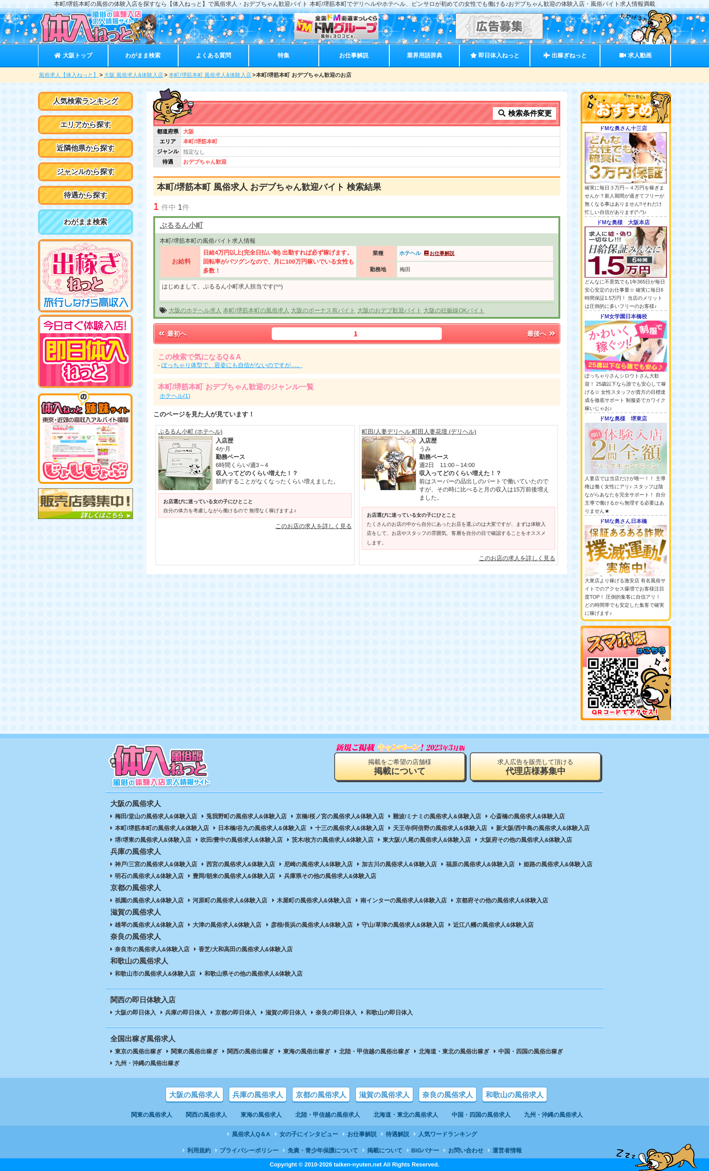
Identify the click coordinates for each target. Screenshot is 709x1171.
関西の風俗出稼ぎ (250, 1051)
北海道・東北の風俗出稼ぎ (454, 1051)
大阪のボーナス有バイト (323, 310)
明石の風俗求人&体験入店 (149, 876)
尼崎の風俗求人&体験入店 (318, 864)
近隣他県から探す (85, 148)
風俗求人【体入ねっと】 (69, 75)
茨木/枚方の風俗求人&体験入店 (333, 839)
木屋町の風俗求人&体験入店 (314, 900)
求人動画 (635, 55)
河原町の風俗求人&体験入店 (230, 900)
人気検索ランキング (85, 101)
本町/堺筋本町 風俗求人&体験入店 (210, 75)
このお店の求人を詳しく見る (313, 526)
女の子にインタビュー (308, 1134)
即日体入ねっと (495, 55)
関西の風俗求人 (206, 1114)
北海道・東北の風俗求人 (405, 1114)
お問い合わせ (465, 1150)
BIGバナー (425, 1150)
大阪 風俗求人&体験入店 (133, 75)
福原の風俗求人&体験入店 (480, 864)
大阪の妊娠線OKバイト (454, 310)
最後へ (541, 333)
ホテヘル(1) (175, 395)
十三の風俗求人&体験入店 (349, 828)
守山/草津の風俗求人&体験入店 (403, 924)
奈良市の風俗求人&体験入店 (152, 949)
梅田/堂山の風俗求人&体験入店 (156, 816)
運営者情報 (507, 1150)
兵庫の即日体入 (185, 1012)
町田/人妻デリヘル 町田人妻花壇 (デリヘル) (419, 431)
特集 (283, 55)
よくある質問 (213, 55)
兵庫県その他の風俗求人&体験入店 (330, 876)
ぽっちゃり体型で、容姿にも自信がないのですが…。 (232, 365)
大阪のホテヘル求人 (195, 310)
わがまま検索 (143, 55)
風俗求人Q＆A (251, 1134)
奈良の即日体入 (336, 1012)
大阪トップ (73, 55)
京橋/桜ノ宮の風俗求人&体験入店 (340, 816)
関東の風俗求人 (151, 1114)
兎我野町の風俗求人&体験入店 (246, 816)
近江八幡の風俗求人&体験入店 (493, 924)
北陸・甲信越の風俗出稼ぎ (374, 1051)
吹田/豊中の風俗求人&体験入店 (241, 839)
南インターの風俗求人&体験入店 (403, 900)
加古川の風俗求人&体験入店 (399, 864)
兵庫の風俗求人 (257, 1095)
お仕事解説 (354, 55)
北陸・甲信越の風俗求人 (327, 1114)
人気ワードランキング (447, 1134)
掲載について (384, 1150)
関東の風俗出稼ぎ (194, 1051)
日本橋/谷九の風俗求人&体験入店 (262, 828)
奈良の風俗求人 (447, 1095)
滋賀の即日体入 (286, 1012)
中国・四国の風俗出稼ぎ (530, 1051)
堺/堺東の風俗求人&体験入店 (153, 839)
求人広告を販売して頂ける (535, 767)
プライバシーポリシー (249, 1150)
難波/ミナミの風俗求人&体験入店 (437, 816)
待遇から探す (85, 195)
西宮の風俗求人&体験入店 (240, 864)
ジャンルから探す (85, 171)
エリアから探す (85, 124)
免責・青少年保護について (323, 1150)
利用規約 (199, 1150)
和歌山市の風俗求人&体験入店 (155, 973)
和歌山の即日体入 (389, 1012)
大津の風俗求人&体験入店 (227, 924)
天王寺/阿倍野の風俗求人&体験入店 (440, 828)
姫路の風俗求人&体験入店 (558, 864)
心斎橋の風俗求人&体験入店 (527, 816)
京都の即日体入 (235, 1012)
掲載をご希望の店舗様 (400, 767)
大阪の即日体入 (135, 1012)
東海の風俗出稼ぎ (306, 1051)
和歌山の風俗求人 (515, 1095)
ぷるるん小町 (181, 225)
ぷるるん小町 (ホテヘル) (190, 431)
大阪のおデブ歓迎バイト (389, 310)
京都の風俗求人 (321, 1095)
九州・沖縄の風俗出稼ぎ (147, 1063)
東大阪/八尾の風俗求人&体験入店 (427, 839)
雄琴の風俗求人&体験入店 (149, 924)
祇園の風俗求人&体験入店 (149, 900)
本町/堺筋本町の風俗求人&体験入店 (162, 828)
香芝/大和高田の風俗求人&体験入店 (246, 949)
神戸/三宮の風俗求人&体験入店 (156, 864)
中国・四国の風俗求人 (481, 1114)
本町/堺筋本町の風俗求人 (256, 310)
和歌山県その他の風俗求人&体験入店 (253, 973)
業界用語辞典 (424, 55)
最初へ (171, 333)
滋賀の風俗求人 (384, 1095)
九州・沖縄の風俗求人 (553, 1114)
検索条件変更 (524, 113)
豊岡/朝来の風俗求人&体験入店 (234, 876)
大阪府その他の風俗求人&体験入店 (526, 839)
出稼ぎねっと (565, 55)
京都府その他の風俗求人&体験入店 (502, 900)
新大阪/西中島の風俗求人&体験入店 (543, 828)
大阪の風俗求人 (194, 1095)
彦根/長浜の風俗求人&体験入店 (312, 924)
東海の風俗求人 (261, 1114)
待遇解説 (397, 1134)
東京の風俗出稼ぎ (138, 1051)
